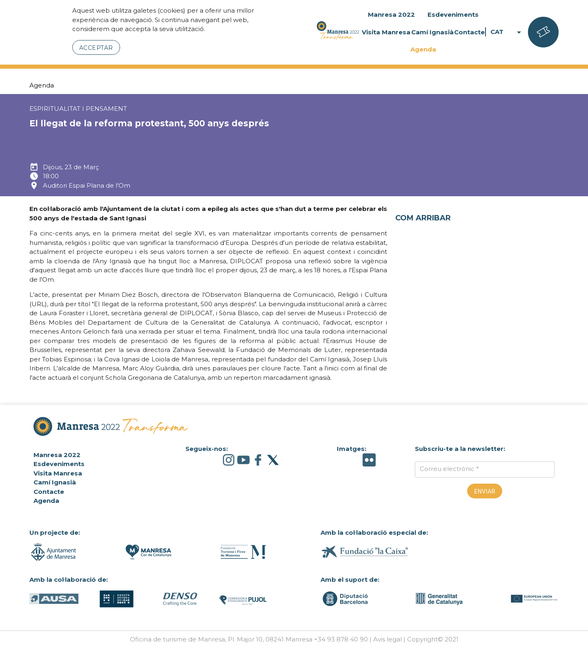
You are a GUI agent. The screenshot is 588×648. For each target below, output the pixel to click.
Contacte (469, 32)
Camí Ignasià (432, 32)
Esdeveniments (453, 14)
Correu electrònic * (449, 469)
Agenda (423, 49)
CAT (507, 32)
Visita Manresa (386, 32)
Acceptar (96, 48)
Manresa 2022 (391, 14)
